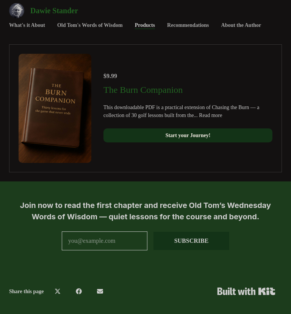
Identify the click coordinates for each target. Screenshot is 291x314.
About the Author (241, 25)
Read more (210, 115)
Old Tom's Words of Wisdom (90, 25)
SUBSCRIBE (191, 240)
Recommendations (188, 25)
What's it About (27, 25)
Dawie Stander (54, 10)
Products (145, 25)
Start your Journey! (188, 135)
